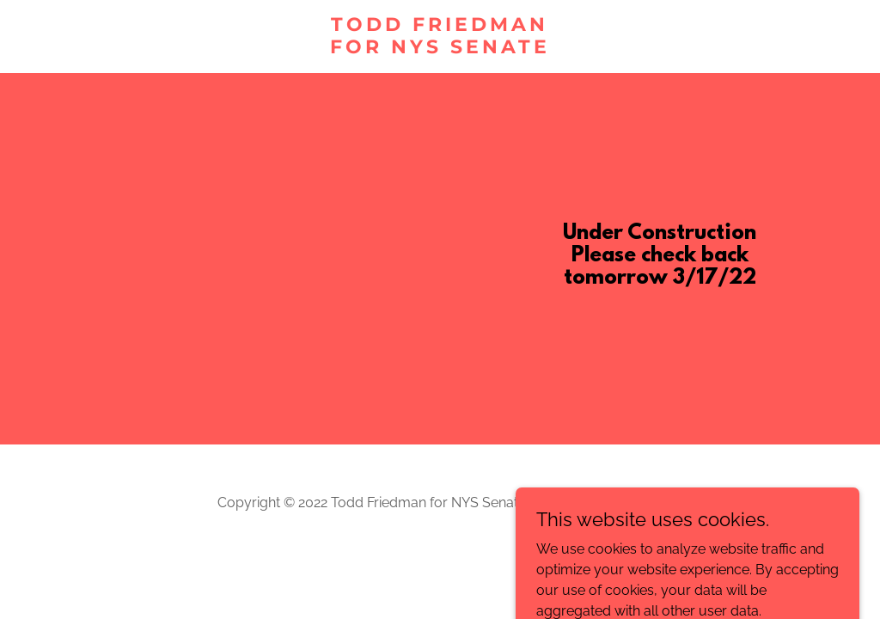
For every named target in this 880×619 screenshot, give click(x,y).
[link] (440, 48)
